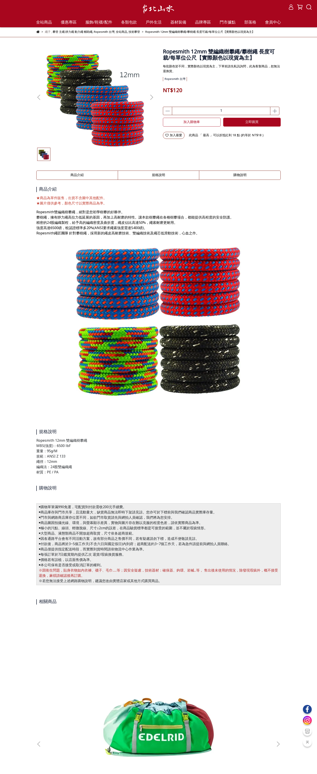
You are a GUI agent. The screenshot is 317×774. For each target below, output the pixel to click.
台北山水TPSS (64, 763)
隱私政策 (78, 730)
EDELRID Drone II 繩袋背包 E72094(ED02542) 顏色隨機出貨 (69, 667)
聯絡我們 (95, 730)
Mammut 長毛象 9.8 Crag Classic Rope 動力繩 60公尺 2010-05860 (248, 667)
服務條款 (60, 730)
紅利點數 (66, 746)
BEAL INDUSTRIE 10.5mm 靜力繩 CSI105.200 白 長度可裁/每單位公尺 (188, 667)
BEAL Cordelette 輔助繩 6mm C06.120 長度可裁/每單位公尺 (129, 667)
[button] (151, 97)
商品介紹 (77, 175)
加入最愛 (173, 135)
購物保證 (42, 730)
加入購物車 (191, 122)
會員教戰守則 (45, 746)
